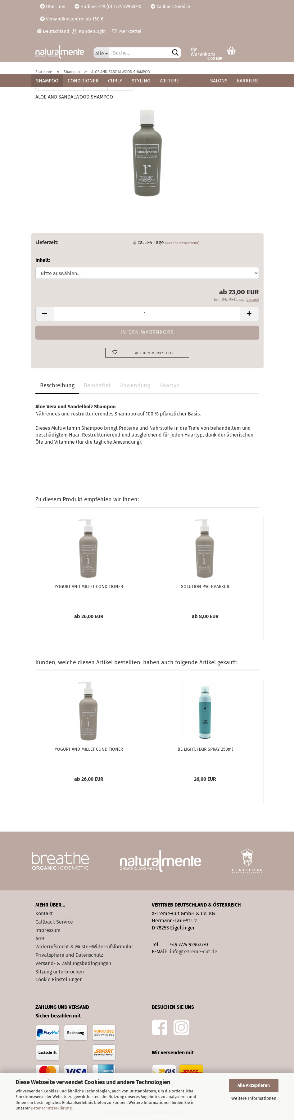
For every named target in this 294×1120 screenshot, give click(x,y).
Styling (141, 81)
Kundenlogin (89, 31)
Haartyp (169, 385)
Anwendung (135, 385)
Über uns (52, 6)
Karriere (248, 81)
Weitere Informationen (253, 1098)
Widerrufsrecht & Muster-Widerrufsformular (84, 947)
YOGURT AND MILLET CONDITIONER (89, 586)
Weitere (169, 81)
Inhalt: (42, 260)
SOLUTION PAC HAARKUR (205, 586)
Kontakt (44, 913)
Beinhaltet (97, 385)
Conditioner (83, 81)
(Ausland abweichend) (182, 243)
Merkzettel (126, 31)
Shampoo (47, 81)
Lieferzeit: (46, 242)
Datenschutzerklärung (51, 1108)
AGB (39, 939)
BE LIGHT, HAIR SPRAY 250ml (205, 749)
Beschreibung (57, 385)
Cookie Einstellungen (59, 979)
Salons (219, 81)
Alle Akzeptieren (253, 1085)
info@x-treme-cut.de (193, 952)
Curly (115, 81)
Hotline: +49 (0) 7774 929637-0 (108, 6)
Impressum (48, 930)
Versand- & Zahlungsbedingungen (73, 963)
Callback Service (170, 6)
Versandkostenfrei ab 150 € (71, 19)
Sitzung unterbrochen (59, 972)
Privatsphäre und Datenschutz (69, 955)
